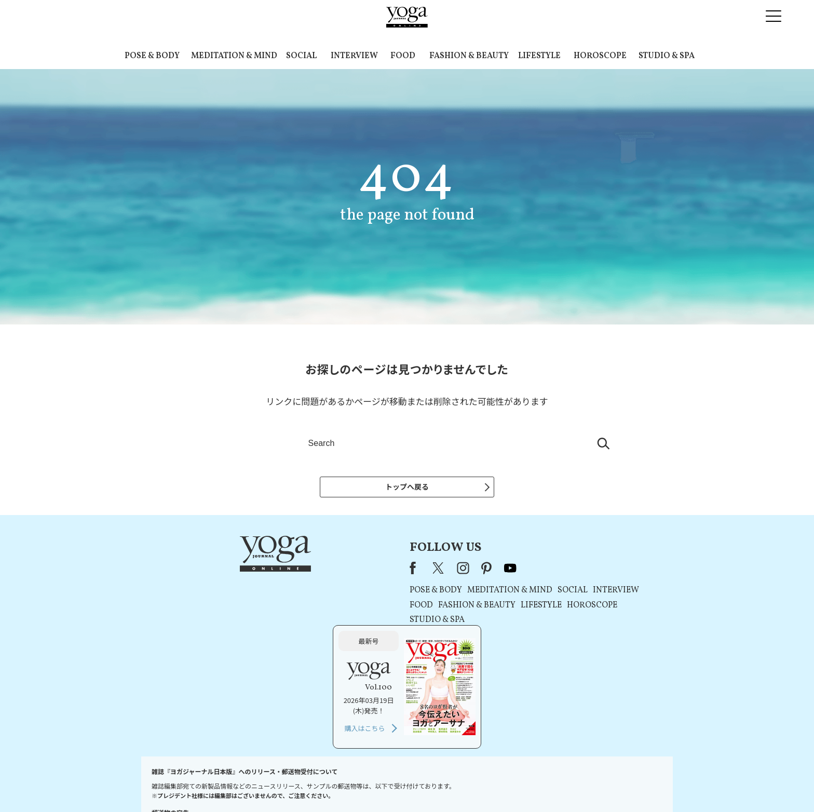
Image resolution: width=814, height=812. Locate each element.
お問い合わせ (221, 784)
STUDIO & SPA (667, 56)
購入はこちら (556, 642)
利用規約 (338, 784)
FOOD (402, 56)
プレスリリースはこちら (283, 784)
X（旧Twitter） (304, 571)
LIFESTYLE (539, 56)
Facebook (280, 571)
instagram (327, 571)
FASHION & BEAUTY (469, 56)
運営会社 (507, 784)
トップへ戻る (407, 486)
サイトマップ (547, 784)
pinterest (351, 571)
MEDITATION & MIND (234, 56)
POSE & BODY (152, 56)
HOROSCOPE (600, 56)
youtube (375, 571)
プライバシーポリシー (390, 784)
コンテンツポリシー (458, 784)
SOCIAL (301, 56)
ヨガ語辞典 (590, 784)
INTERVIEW (354, 56)
